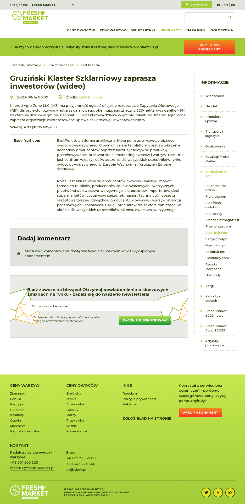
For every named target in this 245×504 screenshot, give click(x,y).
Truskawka (75, 404)
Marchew (17, 426)
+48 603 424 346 (80, 464)
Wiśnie (71, 426)
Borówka (73, 393)
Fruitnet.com (215, 196)
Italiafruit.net (215, 252)
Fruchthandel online (216, 188)
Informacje (171, 30)
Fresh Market (43, 5)
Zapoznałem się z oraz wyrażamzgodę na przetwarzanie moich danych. (67, 319)
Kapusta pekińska (24, 431)
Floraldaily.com (217, 258)
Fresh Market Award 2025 (216, 328)
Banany (72, 410)
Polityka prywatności (139, 399)
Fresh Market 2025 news (216, 313)
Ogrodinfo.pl (215, 245)
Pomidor (17, 410)
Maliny (71, 415)
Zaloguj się (199, 4)
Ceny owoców (81, 30)
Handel (211, 106)
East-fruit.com (216, 232)
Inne (127, 385)
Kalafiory (17, 415)
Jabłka (71, 399)
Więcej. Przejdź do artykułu (33, 127)
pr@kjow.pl (76, 469)
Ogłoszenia (221, 30)
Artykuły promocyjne (214, 343)
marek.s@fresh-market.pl (32, 468)
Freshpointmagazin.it (220, 220)
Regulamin (130, 393)
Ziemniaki (17, 393)
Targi (209, 286)
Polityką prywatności (69, 317)
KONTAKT (19, 445)
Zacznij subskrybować (144, 320)
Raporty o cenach (213, 298)
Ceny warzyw (113, 30)
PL (219, 5)
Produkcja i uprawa (214, 119)
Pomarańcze (76, 431)
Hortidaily (213, 275)
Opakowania (215, 146)
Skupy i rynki (143, 30)
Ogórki (15, 420)
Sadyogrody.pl (216, 239)
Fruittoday (213, 214)
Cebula (15, 399)
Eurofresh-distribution (214, 205)
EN (226, 5)
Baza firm (196, 30)
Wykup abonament (200, 412)
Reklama (129, 404)
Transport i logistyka (214, 134)
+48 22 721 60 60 (81, 458)
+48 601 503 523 (24, 462)
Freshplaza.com (218, 226)
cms (81, 495)
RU (233, 5)
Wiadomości (215, 96)
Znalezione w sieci (216, 174)
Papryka (16, 404)
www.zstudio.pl (97, 495)
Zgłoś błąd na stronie (147, 418)
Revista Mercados (213, 266)
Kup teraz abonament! (209, 47)
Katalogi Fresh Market (217, 159)
